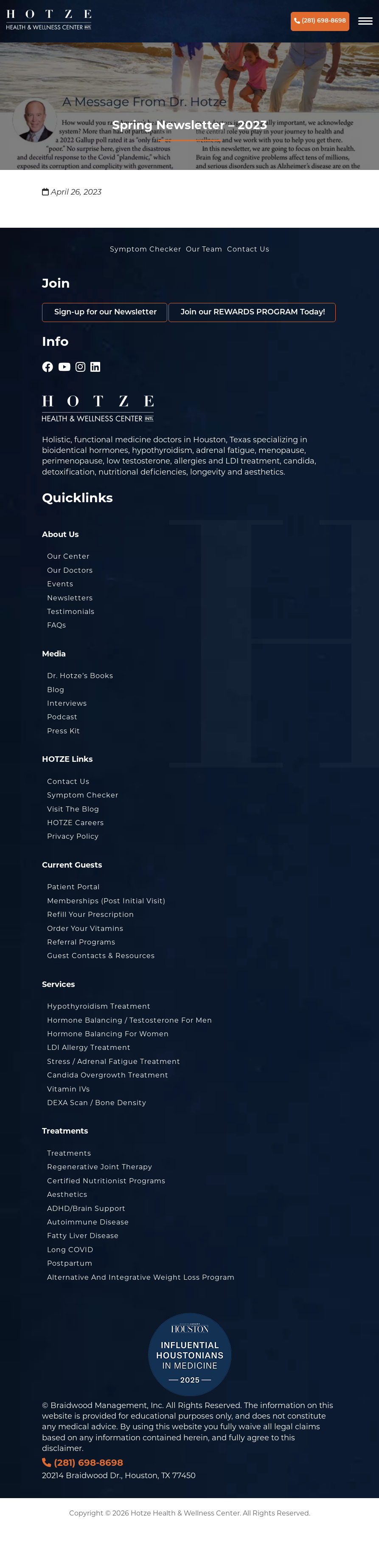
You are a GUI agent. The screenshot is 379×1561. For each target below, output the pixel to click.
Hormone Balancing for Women (108, 1065)
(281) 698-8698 (320, 21)
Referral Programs (81, 974)
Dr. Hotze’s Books (80, 707)
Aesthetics (67, 1226)
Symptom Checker (145, 249)
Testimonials (71, 643)
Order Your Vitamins (85, 960)
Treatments (69, 1185)
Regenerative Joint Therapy (99, 1198)
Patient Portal (73, 918)
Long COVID (70, 1281)
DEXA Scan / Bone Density (96, 1134)
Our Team (204, 249)
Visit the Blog (73, 841)
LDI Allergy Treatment (89, 1079)
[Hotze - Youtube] (64, 395)
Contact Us (248, 249)
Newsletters (70, 629)
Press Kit (63, 762)
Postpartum (70, 1295)
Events (60, 615)
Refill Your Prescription (90, 946)
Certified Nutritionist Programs (106, 1212)
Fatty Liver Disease (83, 1267)
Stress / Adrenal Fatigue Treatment (113, 1093)
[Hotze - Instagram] (81, 395)
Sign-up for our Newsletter (106, 312)
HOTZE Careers (75, 854)
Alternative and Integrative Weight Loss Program (141, 1309)
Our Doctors (70, 602)
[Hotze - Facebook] (47, 395)
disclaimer (62, 1480)
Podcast (62, 748)
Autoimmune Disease (88, 1254)
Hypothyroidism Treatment (99, 1038)
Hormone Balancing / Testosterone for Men (129, 1052)
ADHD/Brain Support (86, 1240)
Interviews (67, 735)
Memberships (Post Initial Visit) (106, 932)
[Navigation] (365, 21)
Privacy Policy (73, 868)
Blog (56, 721)
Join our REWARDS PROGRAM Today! (127, 343)
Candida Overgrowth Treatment (107, 1107)
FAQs (56, 657)
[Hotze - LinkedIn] (95, 395)
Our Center (68, 588)
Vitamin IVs (68, 1121)
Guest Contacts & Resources (101, 987)
